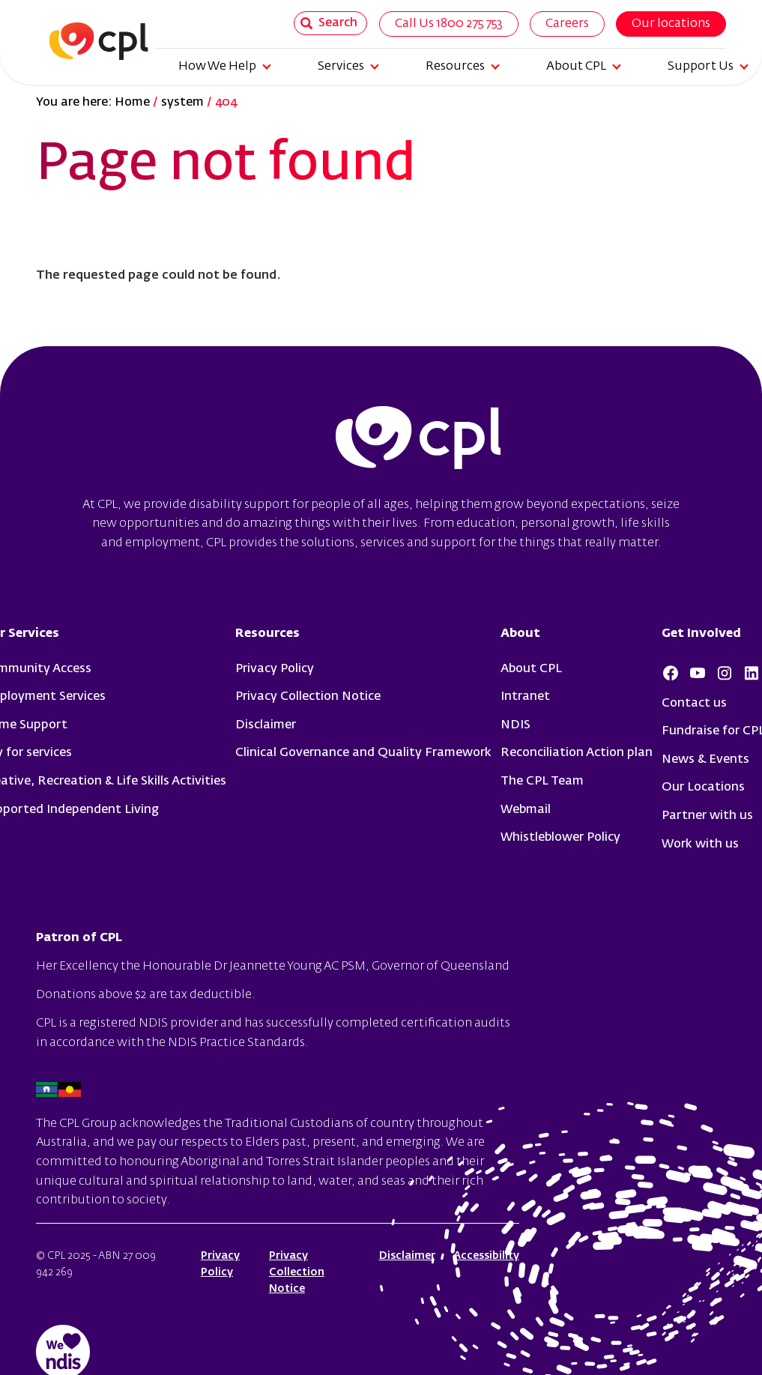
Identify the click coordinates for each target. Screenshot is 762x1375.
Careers (567, 24)
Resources (463, 67)
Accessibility (486, 1256)
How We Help (224, 67)
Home (132, 103)
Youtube (698, 673)
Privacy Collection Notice (308, 697)
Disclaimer (265, 725)
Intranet (525, 697)
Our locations (671, 24)
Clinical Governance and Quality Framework (363, 753)
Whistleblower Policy (560, 838)
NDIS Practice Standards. (238, 1043)
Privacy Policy (274, 669)
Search (328, 23)
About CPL (583, 67)
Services (348, 67)
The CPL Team (542, 782)
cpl (418, 440)
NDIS (515, 725)
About (520, 634)
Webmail (526, 810)
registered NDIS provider (148, 1024)
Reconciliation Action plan (577, 753)
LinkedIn (752, 673)
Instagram (725, 673)
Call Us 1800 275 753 (449, 24)
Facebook (671, 673)
